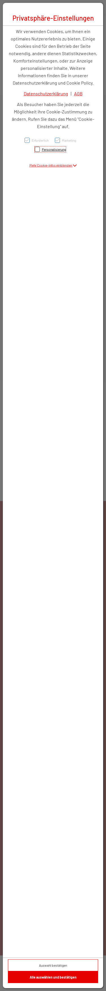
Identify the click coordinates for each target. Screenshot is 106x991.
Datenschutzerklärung (46, 93)
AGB (78, 93)
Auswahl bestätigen (53, 965)
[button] (53, 165)
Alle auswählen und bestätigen (53, 977)
